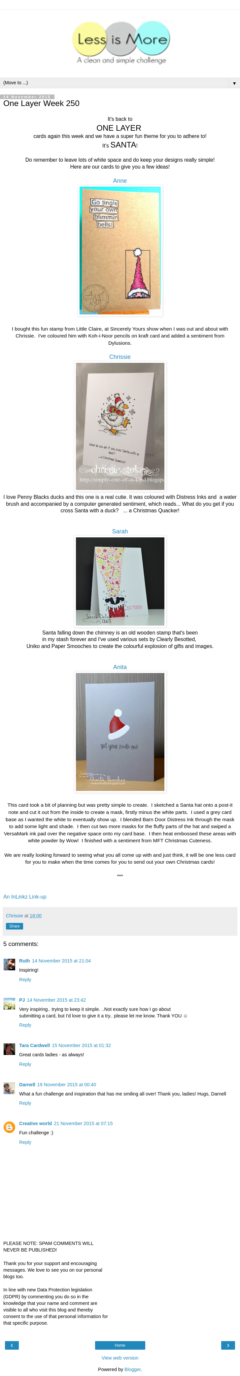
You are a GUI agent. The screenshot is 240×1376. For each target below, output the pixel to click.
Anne (120, 180)
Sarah (120, 531)
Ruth (24, 960)
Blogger (132, 1369)
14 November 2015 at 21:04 (61, 960)
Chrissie (120, 357)
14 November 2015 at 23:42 (56, 1000)
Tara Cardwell (34, 1045)
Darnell (27, 1084)
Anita (120, 667)
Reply (25, 979)
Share (14, 926)
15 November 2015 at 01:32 (81, 1045)
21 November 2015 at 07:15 (83, 1123)
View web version (120, 1358)
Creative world (35, 1123)
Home (120, 1345)
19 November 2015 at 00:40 (66, 1084)
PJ (22, 1000)
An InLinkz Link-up (24, 897)
